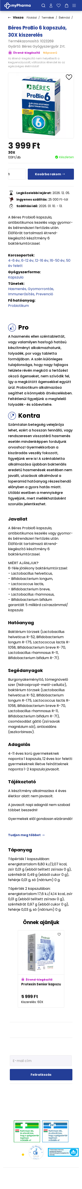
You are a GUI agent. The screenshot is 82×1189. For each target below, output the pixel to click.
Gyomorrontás (40, 288)
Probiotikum (18, 305)
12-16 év (41, 260)
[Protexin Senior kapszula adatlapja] (41, 969)
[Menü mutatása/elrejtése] (76, 5)
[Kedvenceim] (59, 5)
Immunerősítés (21, 294)
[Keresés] (43, 5)
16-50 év (57, 260)
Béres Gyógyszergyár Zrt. (43, 46)
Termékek (48, 17)
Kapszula (15, 277)
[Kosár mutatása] (66, 5)
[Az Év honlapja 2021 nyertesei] (36, 1152)
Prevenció (44, 294)
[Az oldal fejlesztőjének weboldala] (41, 1182)
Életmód (64, 17)
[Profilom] (51, 5)
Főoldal (32, 17)
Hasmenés (17, 288)
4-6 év (14, 260)
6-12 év (27, 260)
